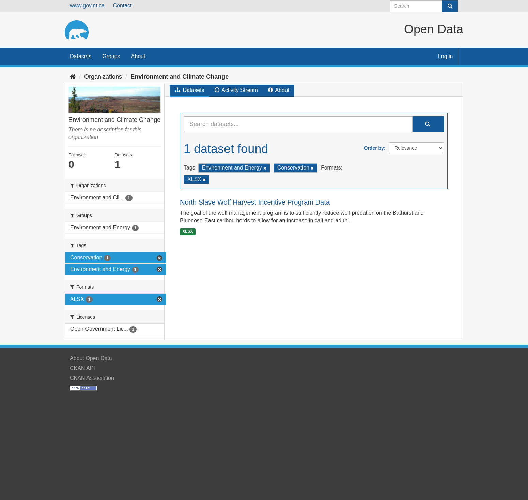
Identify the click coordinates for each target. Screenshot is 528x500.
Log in (445, 56)
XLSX (187, 231)
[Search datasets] (424, 6)
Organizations (103, 76)
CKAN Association (92, 378)
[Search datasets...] (298, 124)
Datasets (80, 56)
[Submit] (450, 6)
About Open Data (91, 358)
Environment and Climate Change (179, 76)
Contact (122, 6)
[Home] (73, 76)
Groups (111, 56)
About (138, 56)
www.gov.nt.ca (87, 6)
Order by (374, 148)
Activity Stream (236, 90)
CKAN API (82, 368)
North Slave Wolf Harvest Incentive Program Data (255, 202)
